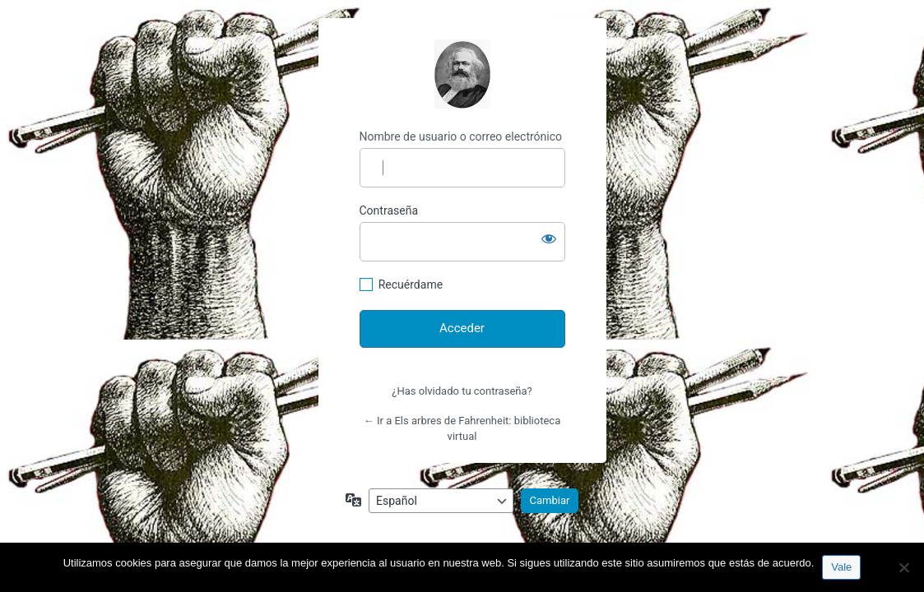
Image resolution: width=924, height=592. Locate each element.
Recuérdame (410, 284)
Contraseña (389, 210)
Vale (841, 567)
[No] (903, 567)
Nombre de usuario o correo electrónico (461, 136)
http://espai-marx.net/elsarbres (462, 74)
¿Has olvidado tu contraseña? (462, 391)
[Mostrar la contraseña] (548, 238)
